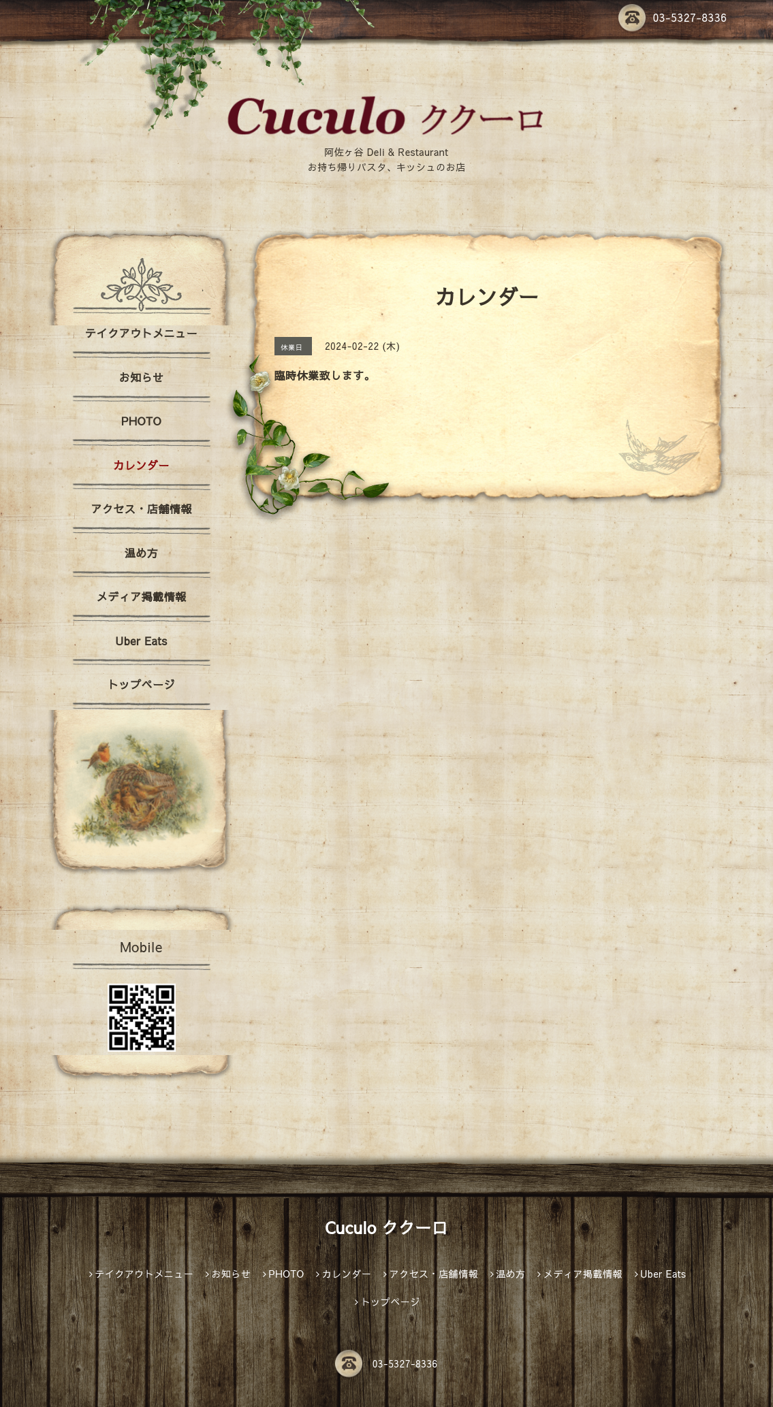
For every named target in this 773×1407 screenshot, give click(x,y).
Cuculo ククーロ (386, 1227)
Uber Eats (141, 640)
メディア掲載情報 (141, 596)
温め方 (142, 552)
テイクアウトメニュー (141, 332)
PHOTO (141, 420)
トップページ (141, 684)
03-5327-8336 (672, 17)
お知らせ (141, 377)
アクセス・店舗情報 (141, 508)
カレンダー (141, 464)
